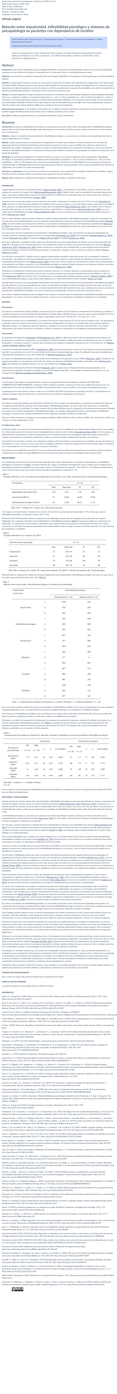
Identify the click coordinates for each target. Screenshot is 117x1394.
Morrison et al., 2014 (16, 214)
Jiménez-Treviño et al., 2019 (101, 235)
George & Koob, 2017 (52, 189)
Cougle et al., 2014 (76, 238)
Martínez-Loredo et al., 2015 (59, 354)
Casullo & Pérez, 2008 (11, 865)
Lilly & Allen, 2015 (58, 880)
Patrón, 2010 (66, 364)
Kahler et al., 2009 (17, 899)
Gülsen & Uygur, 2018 (49, 238)
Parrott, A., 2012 (55, 830)
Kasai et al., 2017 (95, 279)
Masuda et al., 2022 (63, 267)
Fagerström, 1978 (34, 337)
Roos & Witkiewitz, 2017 (45, 212)
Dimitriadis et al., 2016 (66, 235)
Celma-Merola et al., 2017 (75, 206)
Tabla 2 (75, 521)
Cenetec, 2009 (39, 197)
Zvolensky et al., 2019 (19, 238)
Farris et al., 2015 (46, 818)
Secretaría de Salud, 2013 (86, 432)
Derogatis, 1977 (48, 368)
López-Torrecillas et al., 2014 (89, 209)
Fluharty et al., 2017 (96, 857)
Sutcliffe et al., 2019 (45, 839)
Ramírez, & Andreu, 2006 (101, 276)
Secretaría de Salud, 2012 (41, 941)
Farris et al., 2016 (88, 804)
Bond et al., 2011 (93, 358)
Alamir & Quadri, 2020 (27, 894)
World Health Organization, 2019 (48, 192)
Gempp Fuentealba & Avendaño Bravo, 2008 (34, 373)
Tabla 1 (28, 464)
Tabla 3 (42, 577)
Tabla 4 (48, 723)
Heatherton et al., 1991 (50, 337)
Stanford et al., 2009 (45, 349)
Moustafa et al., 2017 (55, 877)
